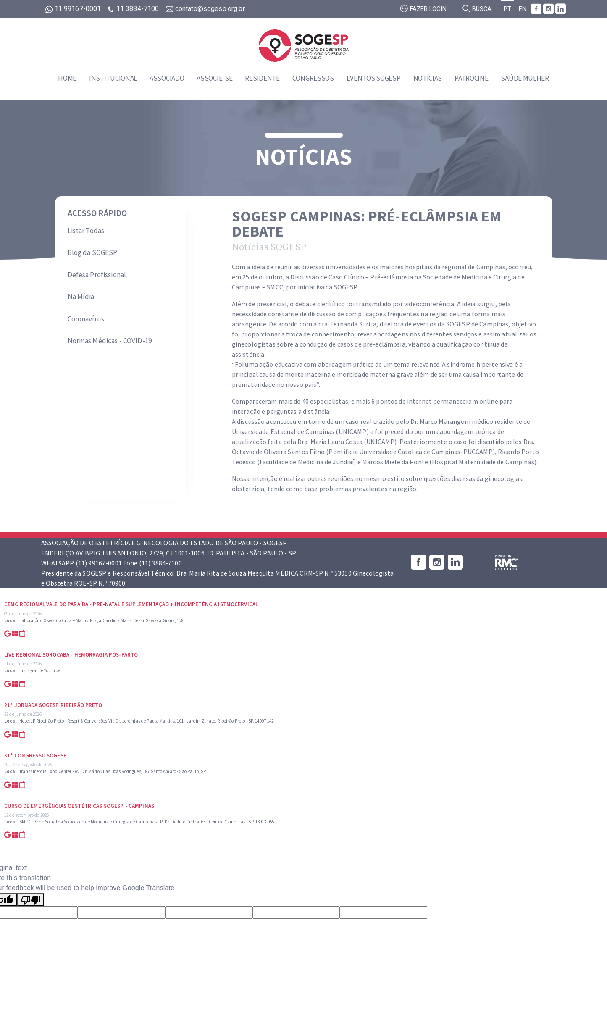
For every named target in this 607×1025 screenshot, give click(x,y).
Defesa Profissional (97, 275)
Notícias (427, 78)
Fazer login (423, 8)
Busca (476, 8)
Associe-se (214, 78)
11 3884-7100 (134, 9)
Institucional (113, 78)
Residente (262, 78)
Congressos (313, 78)
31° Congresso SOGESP (35, 755)
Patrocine (471, 78)
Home (67, 78)
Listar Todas (86, 230)
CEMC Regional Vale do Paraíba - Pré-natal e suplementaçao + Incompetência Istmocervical (131, 604)
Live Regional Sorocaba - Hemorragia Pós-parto (71, 654)
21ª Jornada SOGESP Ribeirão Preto (53, 705)
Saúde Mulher (525, 78)
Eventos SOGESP (374, 78)
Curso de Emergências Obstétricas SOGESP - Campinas (79, 805)
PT (507, 9)
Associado (167, 78)
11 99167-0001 (74, 9)
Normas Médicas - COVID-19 (110, 340)
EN (522, 9)
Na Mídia (81, 296)
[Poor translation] (30, 899)
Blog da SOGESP (93, 252)
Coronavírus (86, 319)
